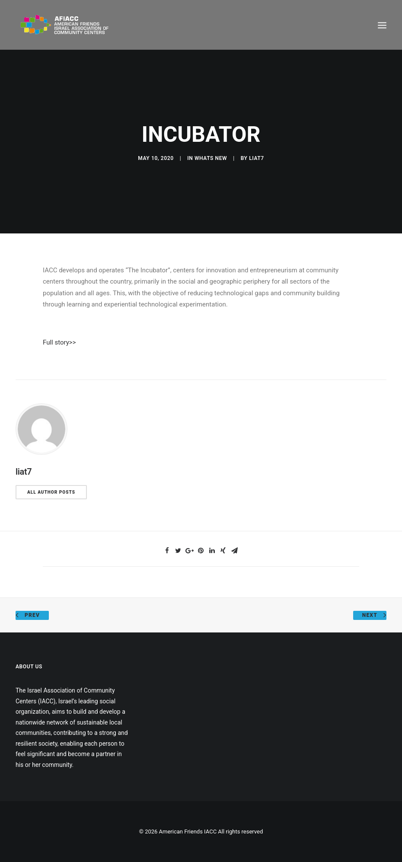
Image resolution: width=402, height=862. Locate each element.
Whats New (211, 158)
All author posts (51, 492)
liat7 (256, 158)
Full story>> (59, 342)
